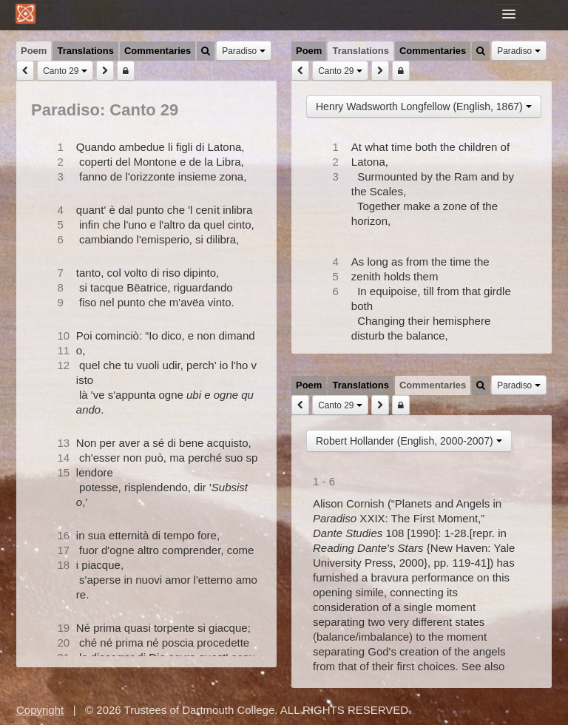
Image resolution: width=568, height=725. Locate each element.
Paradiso (243, 51)
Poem (34, 50)
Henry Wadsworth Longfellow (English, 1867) (424, 106)
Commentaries (157, 50)
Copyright (40, 710)
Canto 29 (65, 71)
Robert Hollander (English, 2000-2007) (409, 441)
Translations (85, 50)
